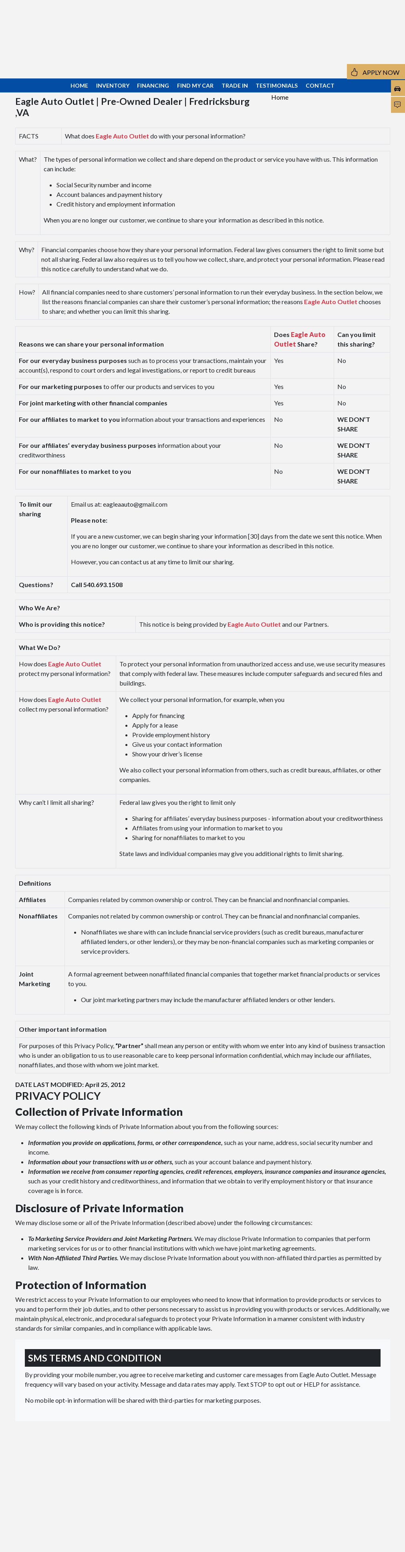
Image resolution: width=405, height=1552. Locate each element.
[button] (357, 30)
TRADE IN (235, 85)
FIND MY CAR (195, 85)
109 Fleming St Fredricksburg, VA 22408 (53, 32)
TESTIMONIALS (277, 85)
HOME (79, 85)
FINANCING (153, 85)
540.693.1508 (42, 49)
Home (279, 97)
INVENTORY (112, 85)
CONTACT (320, 85)
